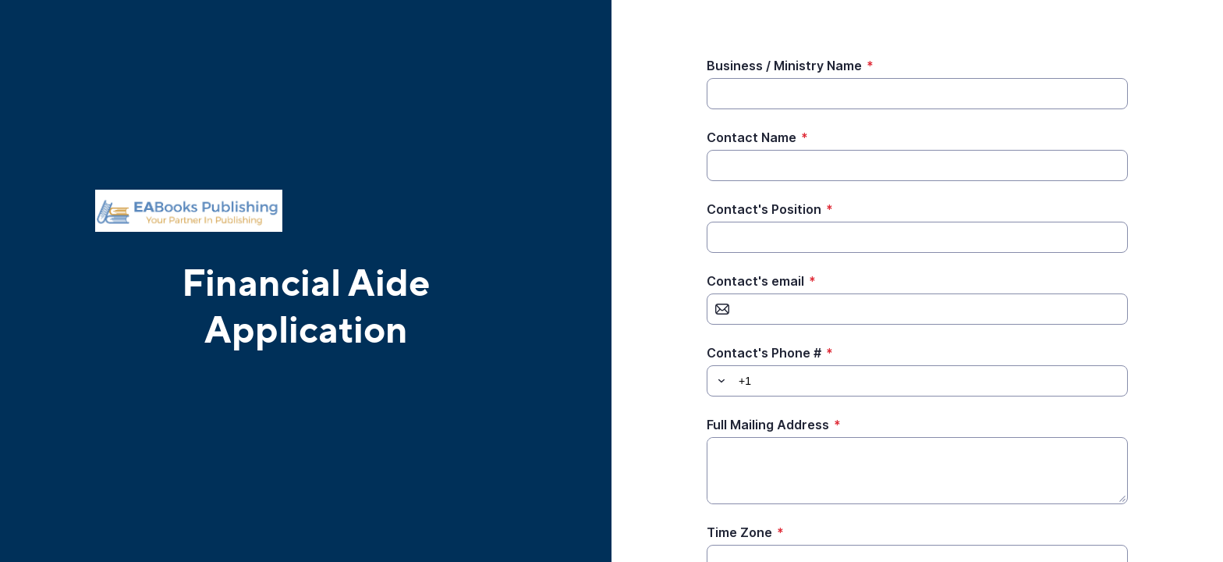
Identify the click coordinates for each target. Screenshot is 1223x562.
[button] (719, 380)
